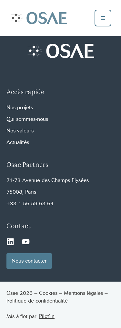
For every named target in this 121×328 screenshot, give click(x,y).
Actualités (17, 142)
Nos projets (19, 107)
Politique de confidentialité (37, 301)
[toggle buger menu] (103, 18)
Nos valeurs (20, 131)
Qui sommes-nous (27, 119)
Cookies (48, 293)
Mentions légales (83, 293)
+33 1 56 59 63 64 (30, 203)
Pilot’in (47, 316)
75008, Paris (21, 192)
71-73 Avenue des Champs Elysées (47, 180)
